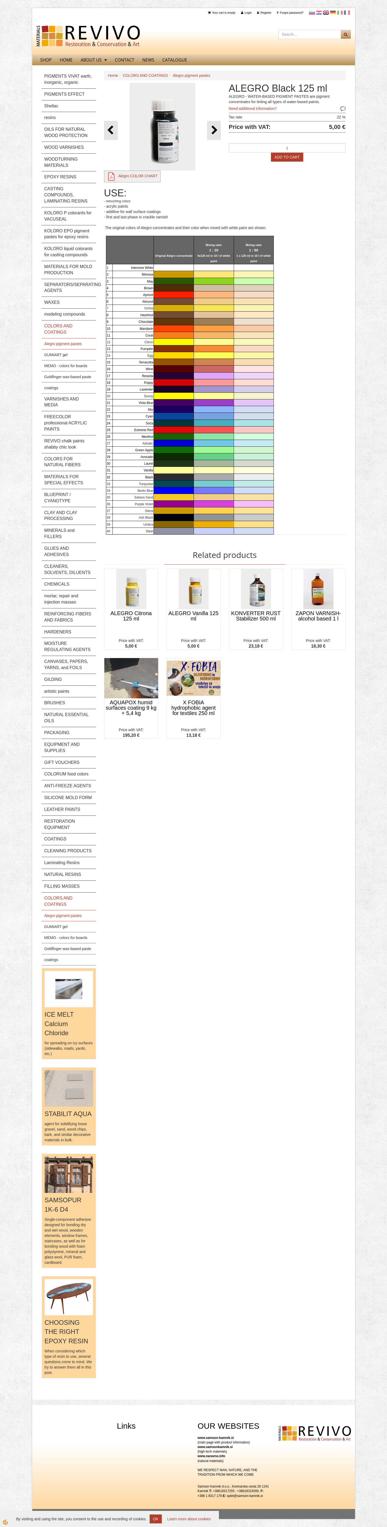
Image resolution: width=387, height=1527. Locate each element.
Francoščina (347, 12)
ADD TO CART (287, 157)
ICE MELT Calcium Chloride (59, 1024)
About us (91, 60)
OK (155, 1519)
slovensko (312, 12)
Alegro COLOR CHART (138, 176)
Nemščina (333, 12)
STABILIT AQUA (68, 1113)
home (66, 60)
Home (113, 75)
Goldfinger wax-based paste (67, 377)
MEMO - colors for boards (65, 366)
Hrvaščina (319, 12)
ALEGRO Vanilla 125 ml (193, 616)
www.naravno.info (211, 1456)
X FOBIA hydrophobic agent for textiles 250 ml (193, 707)
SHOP (46, 60)
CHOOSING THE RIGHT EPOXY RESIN (66, 1332)
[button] (214, 130)
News (148, 60)
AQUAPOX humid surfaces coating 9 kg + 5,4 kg (131, 707)
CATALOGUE (174, 60)
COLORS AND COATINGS (145, 75)
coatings (51, 388)
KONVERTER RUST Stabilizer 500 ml (256, 616)
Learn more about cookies (189, 1519)
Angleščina (326, 12)
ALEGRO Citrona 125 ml (131, 616)
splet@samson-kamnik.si (245, 1496)
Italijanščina (340, 12)
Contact (124, 60)
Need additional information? (253, 108)
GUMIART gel (56, 355)
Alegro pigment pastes (63, 344)
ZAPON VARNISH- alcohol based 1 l (318, 616)
